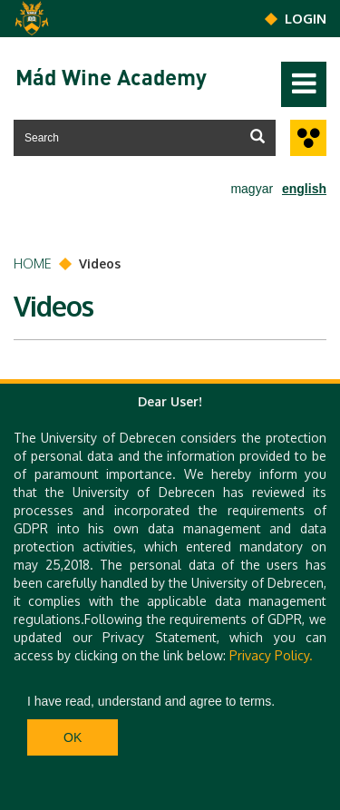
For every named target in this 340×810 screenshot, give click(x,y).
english (304, 188)
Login (305, 18)
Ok (72, 737)
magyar (251, 188)
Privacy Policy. (271, 655)
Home (33, 263)
